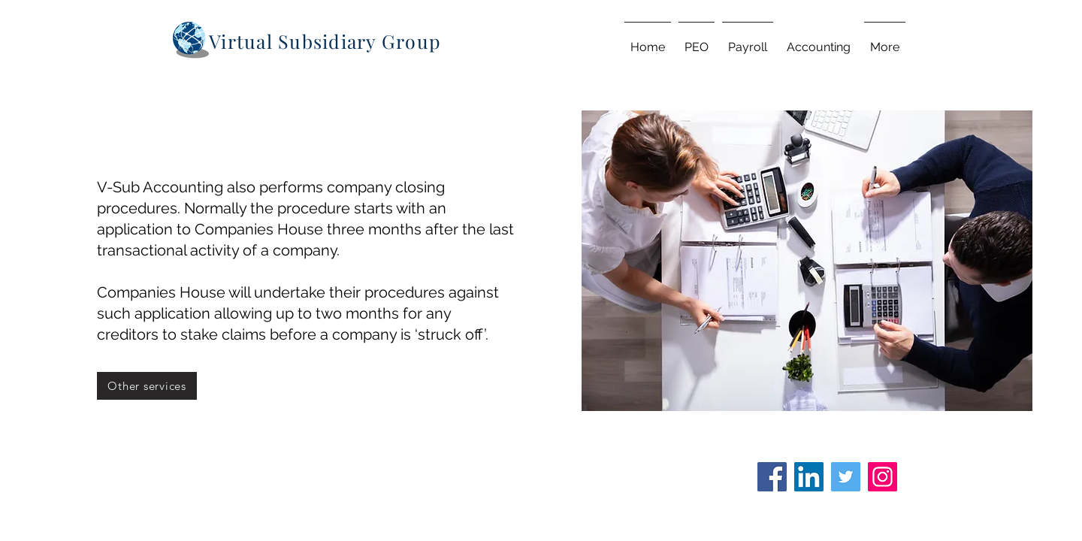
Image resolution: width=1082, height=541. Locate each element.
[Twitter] (845, 476)
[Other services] (147, 386)
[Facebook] (772, 476)
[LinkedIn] (809, 476)
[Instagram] (882, 476)
